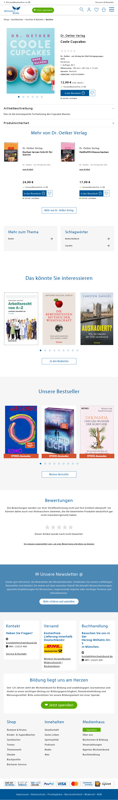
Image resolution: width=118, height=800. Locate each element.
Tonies (11, 744)
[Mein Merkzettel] (96, 10)
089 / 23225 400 (18, 646)
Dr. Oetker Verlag (73, 35)
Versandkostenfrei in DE (38, 2)
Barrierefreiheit (73, 794)
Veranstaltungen (92, 744)
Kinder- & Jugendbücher (21, 734)
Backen (11, 239)
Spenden (92, 729)
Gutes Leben (52, 734)
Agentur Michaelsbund (96, 749)
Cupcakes (69, 245)
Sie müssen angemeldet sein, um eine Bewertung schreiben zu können (59, 544)
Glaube (11, 754)
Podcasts (50, 744)
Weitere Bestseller (59, 474)
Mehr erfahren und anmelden (59, 601)
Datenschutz (38, 794)
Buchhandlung (91, 754)
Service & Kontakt (104, 2)
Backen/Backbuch (72, 239)
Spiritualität (52, 739)
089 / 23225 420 (94, 660)
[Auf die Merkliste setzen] (92, 93)
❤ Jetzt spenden (43, 10)
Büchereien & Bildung (95, 739)
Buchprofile (14, 759)
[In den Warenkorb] (75, 93)
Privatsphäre (55, 794)
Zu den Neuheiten (59, 361)
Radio (48, 749)
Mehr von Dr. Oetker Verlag (59, 210)
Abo (47, 754)
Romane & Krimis (17, 729)
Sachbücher (14, 739)
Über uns (88, 734)
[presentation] (4, 154)
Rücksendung (52, 666)
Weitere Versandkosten (57, 658)
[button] (40, 350)
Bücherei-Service (17, 764)
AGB (99, 794)
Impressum (22, 794)
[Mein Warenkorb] (104, 9)
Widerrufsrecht (52, 662)
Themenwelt (14, 749)
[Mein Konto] (89, 9)
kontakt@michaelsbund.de (21, 642)
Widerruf (90, 794)
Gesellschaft (52, 729)
